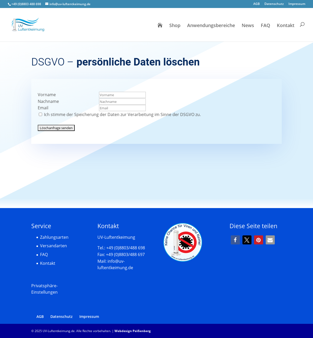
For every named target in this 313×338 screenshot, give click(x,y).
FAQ (265, 25)
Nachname (48, 101)
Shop (174, 25)
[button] (235, 239)
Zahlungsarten (54, 237)
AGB (256, 4)
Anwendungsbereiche (211, 25)
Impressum (296, 4)
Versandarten (53, 246)
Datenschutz (274, 4)
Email (43, 108)
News (248, 25)
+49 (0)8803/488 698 (125, 248)
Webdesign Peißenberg (132, 331)
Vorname (47, 94)
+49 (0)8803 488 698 (26, 4)
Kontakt (285, 25)
